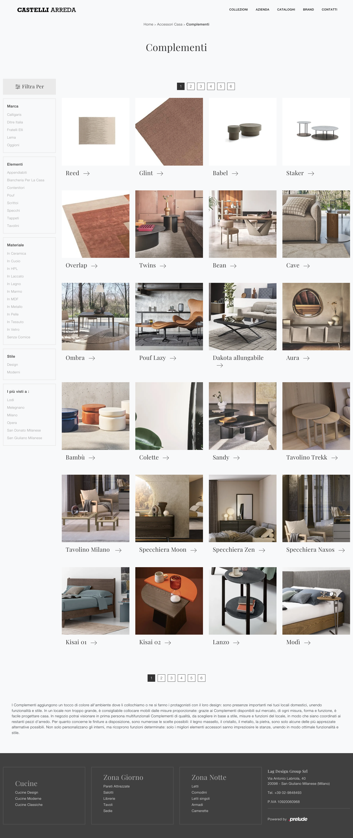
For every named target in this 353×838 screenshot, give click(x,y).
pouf (10, 195)
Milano (12, 415)
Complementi (197, 24)
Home (148, 24)
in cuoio (13, 261)
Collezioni (238, 9)
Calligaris (14, 114)
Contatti (329, 9)
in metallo (15, 306)
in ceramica (16, 253)
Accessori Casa (170, 24)
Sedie (107, 810)
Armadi (197, 804)
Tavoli (108, 804)
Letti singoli (201, 798)
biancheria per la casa (25, 180)
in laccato (15, 276)
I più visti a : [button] (18, 391)
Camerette (200, 810)
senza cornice (18, 337)
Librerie (109, 798)
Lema (11, 137)
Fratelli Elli (15, 129)
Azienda (262, 9)
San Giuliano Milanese (24, 437)
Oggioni (13, 145)
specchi (13, 210)
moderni (13, 372)
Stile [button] (11, 356)
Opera (12, 422)
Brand (308, 9)
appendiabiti (17, 172)
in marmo (14, 291)
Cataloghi (286, 9)
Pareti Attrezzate (116, 786)
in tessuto (15, 321)
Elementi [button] (15, 164)
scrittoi (12, 202)
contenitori (16, 187)
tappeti (13, 218)
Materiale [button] (15, 245)
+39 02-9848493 (288, 792)
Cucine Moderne (28, 798)
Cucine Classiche (29, 804)
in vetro (13, 329)
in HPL (12, 268)
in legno (14, 283)
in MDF (12, 299)
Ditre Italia (15, 122)
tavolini (13, 225)
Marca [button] (12, 106)
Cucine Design (26, 792)
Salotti (108, 792)
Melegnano (16, 407)
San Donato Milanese (24, 430)
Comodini (199, 792)
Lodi (10, 399)
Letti (195, 786)
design (12, 364)
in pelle (13, 314)
